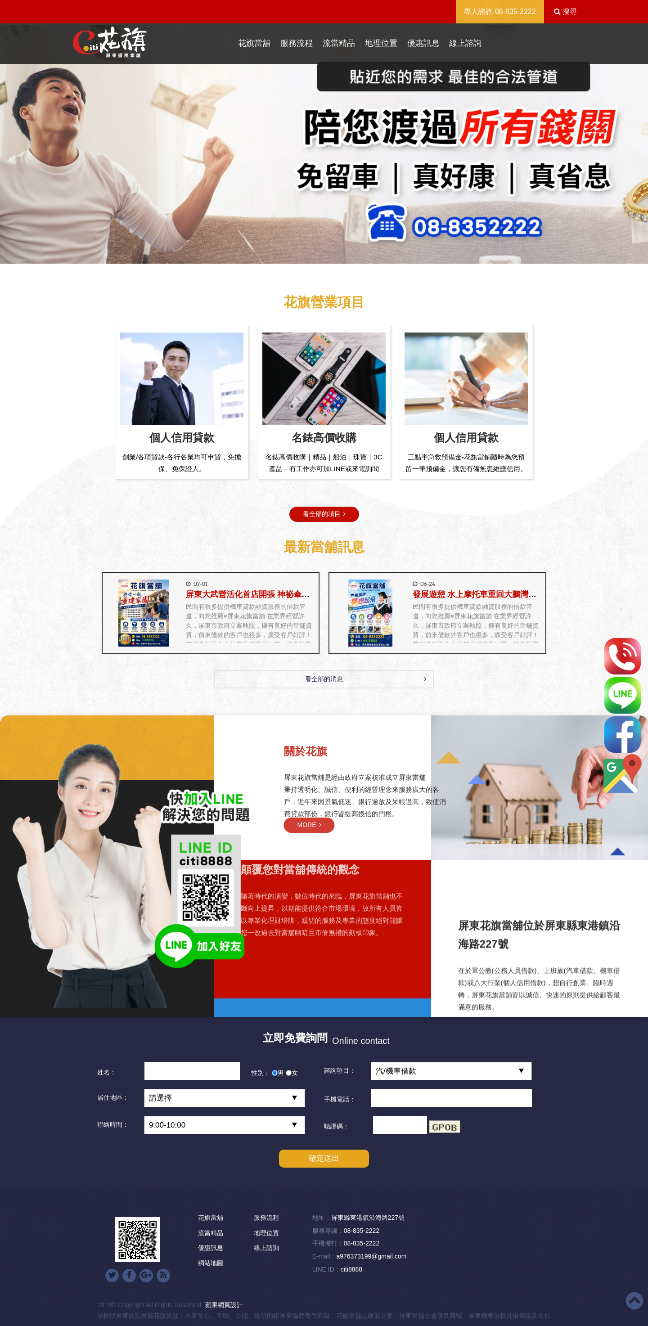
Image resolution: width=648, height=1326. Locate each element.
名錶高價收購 (324, 438)
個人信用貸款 (181, 438)
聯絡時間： (113, 1124)
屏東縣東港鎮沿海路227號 (368, 1217)
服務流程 (296, 43)
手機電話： (340, 1099)
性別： (260, 1072)
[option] (324, 144)
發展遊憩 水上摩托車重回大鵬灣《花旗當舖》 (495, 594)
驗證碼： (336, 1126)
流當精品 (339, 43)
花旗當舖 (254, 43)
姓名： (106, 1072)
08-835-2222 (515, 11)
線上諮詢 (465, 43)
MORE (463, 824)
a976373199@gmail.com (371, 1256)
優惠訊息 (423, 43)
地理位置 (381, 43)
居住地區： (113, 1097)
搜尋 (565, 11)
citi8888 (351, 1269)
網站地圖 (210, 1263)
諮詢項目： (340, 1070)
